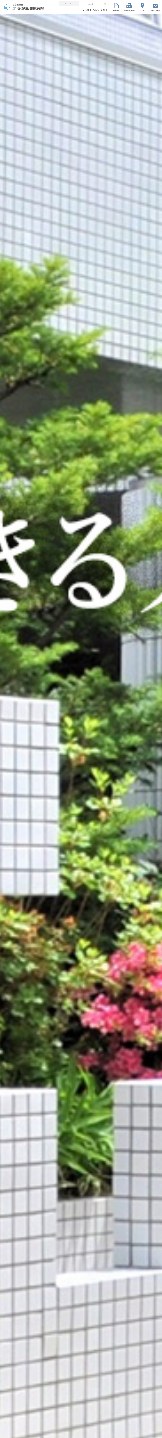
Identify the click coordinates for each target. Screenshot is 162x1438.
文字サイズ (69, 3)
